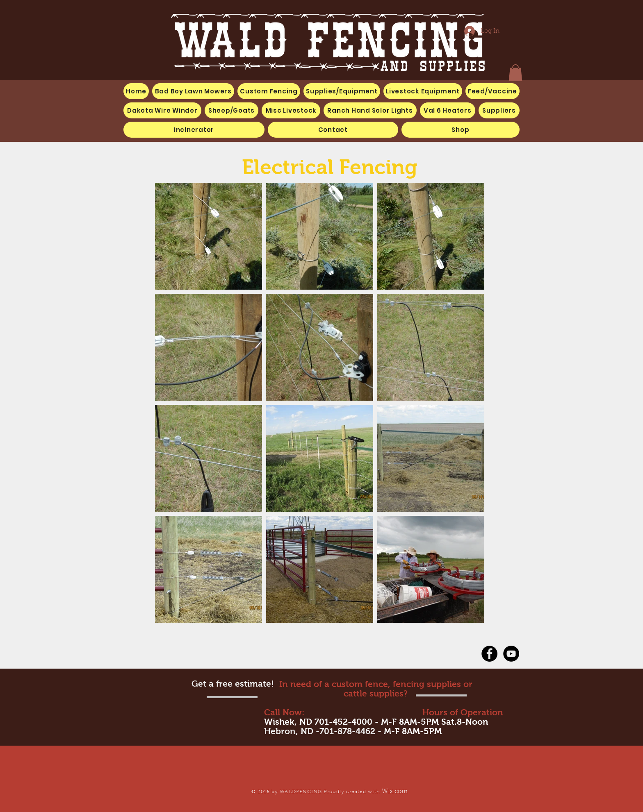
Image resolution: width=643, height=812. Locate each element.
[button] (291, 110)
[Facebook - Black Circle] (489, 654)
